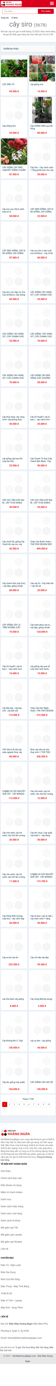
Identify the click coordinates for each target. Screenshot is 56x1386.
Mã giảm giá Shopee (11, 1241)
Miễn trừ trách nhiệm (11, 1192)
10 (49, 1104)
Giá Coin (8, 1350)
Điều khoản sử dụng (11, 1185)
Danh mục (6, 1199)
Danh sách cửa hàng (11, 1213)
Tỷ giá (18, 1347)
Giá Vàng (44, 1347)
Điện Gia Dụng (8, 1272)
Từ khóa (14, 18)
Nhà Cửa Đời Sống (10, 1279)
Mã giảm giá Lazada (11, 1234)
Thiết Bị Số (6, 1293)
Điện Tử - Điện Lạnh (11, 1265)
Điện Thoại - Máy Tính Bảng (15, 1286)
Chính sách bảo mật (11, 1178)
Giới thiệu (6, 1171)
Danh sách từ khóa (10, 1220)
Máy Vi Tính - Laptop (11, 1300)
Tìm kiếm (46, 11)
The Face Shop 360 (30, 1347)
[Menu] (52, 3)
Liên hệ (4, 1248)
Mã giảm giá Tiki (9, 1227)
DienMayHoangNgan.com (24, 1356)
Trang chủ (5, 18)
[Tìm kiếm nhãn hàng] (20, 11)
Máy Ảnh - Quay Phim (12, 1307)
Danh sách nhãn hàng (12, 1206)
